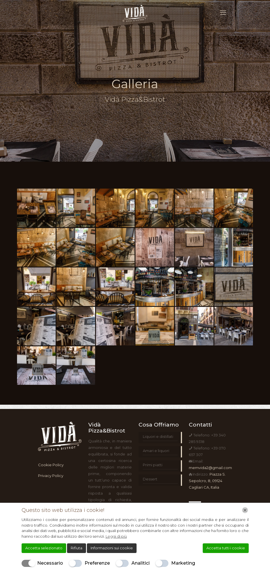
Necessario (50, 563)
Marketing (183, 563)
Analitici (140, 563)
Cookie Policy (51, 465)
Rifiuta (76, 548)
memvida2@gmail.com (210, 467)
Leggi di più (116, 536)
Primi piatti (152, 465)
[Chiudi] (245, 510)
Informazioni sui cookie (112, 548)
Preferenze (97, 563)
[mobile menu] (223, 13)
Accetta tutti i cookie (225, 548)
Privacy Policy (50, 475)
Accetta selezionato (43, 548)
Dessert (150, 479)
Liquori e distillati (158, 436)
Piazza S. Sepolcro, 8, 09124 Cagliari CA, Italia (207, 480)
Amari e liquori (156, 450)
